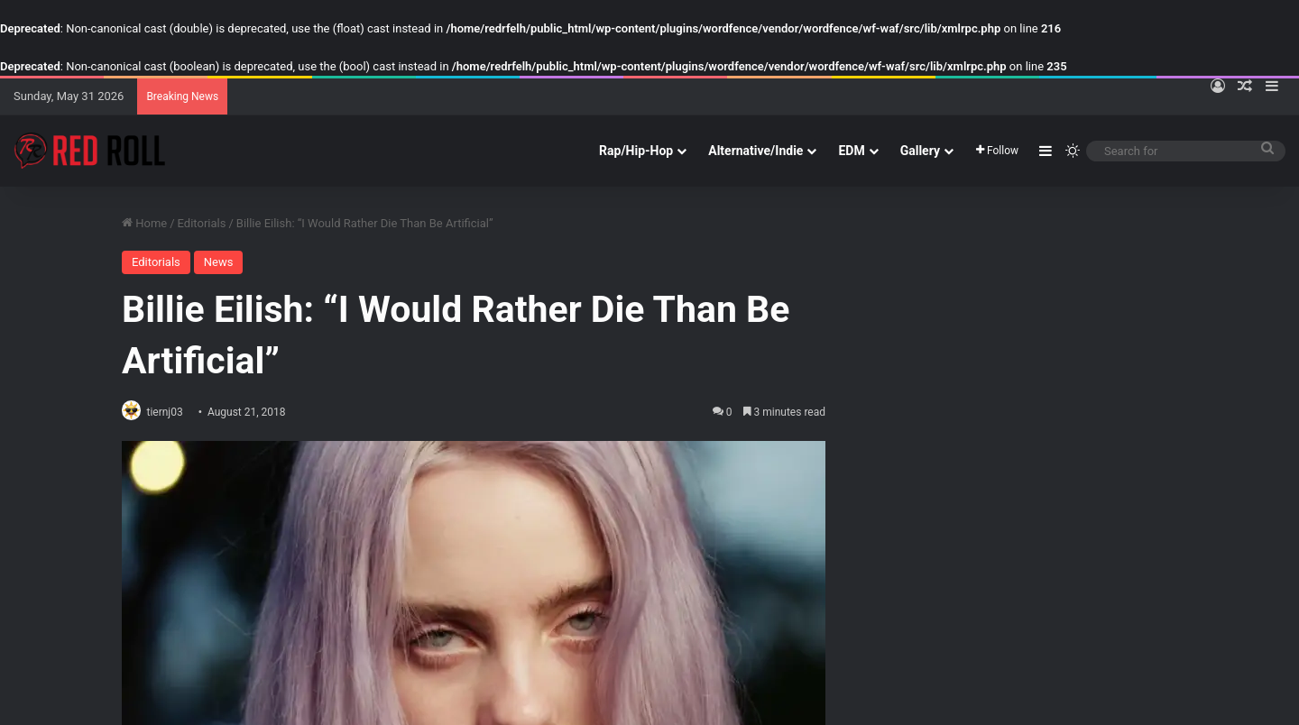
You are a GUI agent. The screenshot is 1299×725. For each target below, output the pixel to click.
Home (144, 223)
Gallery (920, 150)
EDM (851, 150)
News (219, 262)
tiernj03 (172, 412)
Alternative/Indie (755, 150)
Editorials (202, 223)
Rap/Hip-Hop (636, 150)
